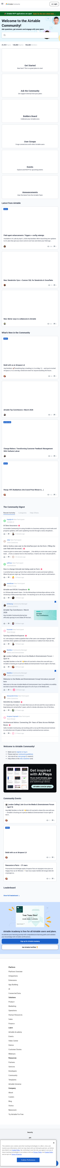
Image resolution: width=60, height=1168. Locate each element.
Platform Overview (15, 971)
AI (9, 989)
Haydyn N (10, 519)
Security (30, 1132)
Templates (12, 1080)
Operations (12, 1010)
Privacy (30, 1149)
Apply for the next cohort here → (44, 14)
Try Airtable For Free (15, 1114)
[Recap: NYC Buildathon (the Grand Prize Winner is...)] (30, 479)
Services (11, 1066)
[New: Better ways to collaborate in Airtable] (30, 308)
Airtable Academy (15, 1032)
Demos (11, 1045)
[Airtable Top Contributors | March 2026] (30, 399)
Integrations (13, 976)
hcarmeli (10, 629)
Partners (11, 1062)
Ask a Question (25, 759)
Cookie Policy (16, 1163)
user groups (22, 756)
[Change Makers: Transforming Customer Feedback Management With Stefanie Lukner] (30, 439)
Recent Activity (9, 513)
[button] (2, 4)
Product (11, 1002)
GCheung (10, 604)
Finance (11, 1023)
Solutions (12, 997)
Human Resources (15, 1015)
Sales (10, 1019)
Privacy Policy (37, 1165)
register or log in (22, 752)
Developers (12, 1071)
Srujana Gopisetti (13, 716)
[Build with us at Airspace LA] (30, 357)
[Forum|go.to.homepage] (12, 4)
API (30, 1138)
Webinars (11, 1054)
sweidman (10, 583)
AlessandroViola (12, 696)
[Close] (53, 1156)
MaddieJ (10, 650)
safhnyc (9, 563)
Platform (11, 967)
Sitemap (30, 1143)
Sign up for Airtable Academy (30, 941)
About (10, 1092)
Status (11, 1105)
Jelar (8, 540)
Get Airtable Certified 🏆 (30, 947)
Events (11, 1036)
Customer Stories (15, 1049)
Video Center (13, 1041)
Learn (10, 1028)
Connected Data (14, 993)
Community (12, 1075)
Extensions (12, 980)
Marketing (12, 1006)
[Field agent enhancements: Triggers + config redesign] (30, 228)
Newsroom (12, 1110)
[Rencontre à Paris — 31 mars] (30, 872)
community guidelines (25, 754)
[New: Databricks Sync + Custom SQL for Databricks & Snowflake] (30, 269)
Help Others (34, 513)
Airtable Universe (14, 1084)
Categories (22, 513)
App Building (13, 984)
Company (12, 1088)
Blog (10, 1101)
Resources (12, 1058)
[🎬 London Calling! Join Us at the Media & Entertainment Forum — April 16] (30, 812)
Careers (11, 1097)
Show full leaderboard (11, 895)
